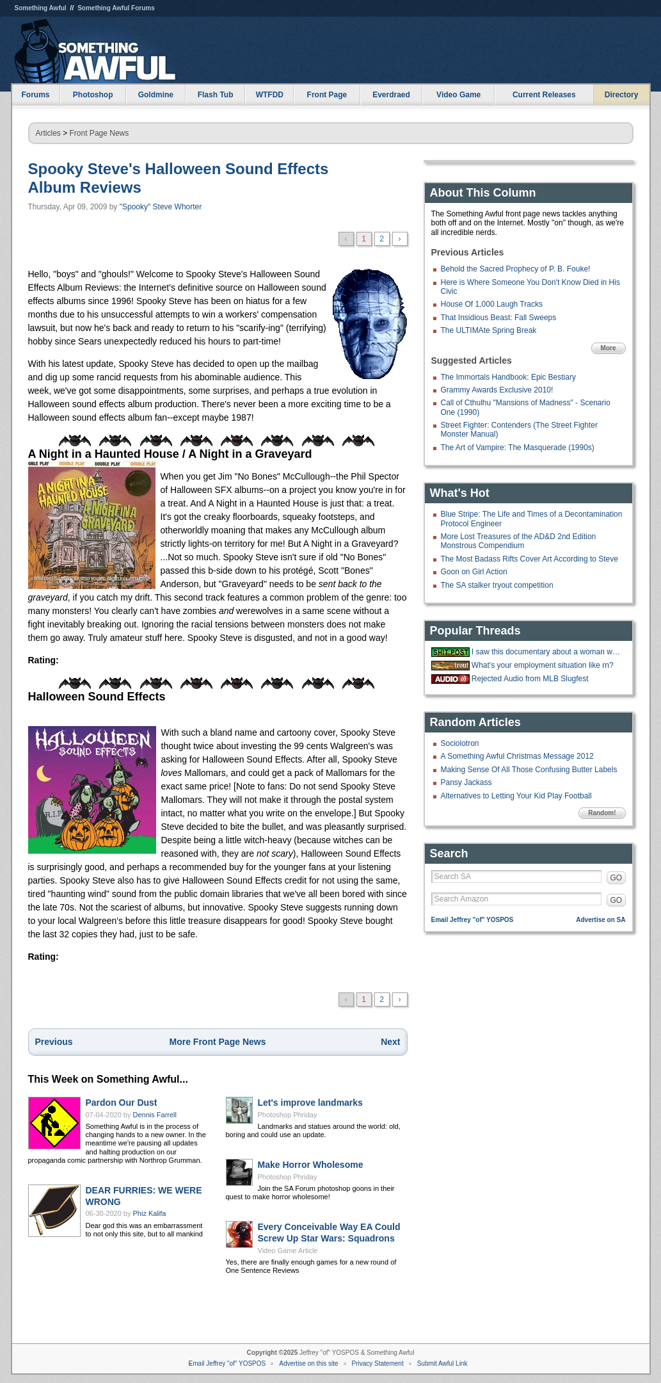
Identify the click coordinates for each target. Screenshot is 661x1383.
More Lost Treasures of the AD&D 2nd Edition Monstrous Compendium (518, 541)
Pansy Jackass (466, 782)
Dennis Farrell (155, 1115)
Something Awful (41, 8)
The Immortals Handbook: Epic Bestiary (508, 377)
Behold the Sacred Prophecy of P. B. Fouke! (516, 268)
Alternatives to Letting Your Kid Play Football (516, 795)
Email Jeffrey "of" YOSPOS (472, 919)
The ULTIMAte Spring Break (489, 330)
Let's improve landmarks (310, 1102)
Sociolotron (460, 743)
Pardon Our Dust (121, 1102)
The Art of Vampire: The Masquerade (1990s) (517, 447)
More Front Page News (218, 1042)
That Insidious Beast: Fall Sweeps (499, 317)
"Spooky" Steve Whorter (161, 206)
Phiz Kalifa (149, 1213)
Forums (35, 94)
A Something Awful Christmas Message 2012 (517, 756)
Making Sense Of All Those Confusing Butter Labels (529, 769)
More (608, 348)
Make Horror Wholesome (310, 1165)
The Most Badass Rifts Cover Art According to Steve (529, 558)
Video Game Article (288, 1250)
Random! (602, 812)
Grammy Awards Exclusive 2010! (497, 389)
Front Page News (99, 133)
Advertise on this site (308, 1363)
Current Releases (544, 94)
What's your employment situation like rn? (543, 665)
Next (390, 1042)
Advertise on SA (600, 919)
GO (616, 877)
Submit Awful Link (442, 1363)
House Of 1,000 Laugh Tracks (492, 304)
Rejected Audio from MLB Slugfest (530, 678)
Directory (622, 94)
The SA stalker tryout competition (497, 585)
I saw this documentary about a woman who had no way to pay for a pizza (547, 651)
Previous (54, 1042)
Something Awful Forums (116, 8)
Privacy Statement (378, 1363)
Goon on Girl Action (474, 571)
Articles (48, 133)
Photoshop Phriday (287, 1115)
